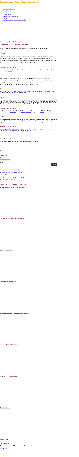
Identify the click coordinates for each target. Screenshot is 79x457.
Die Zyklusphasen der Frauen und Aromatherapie (11, 173)
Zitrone (38, 130)
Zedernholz (13, 112)
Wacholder (23, 130)
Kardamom (33, 69)
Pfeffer (38, 69)
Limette (21, 129)
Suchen (1, 164)
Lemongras (8, 129)
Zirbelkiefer (28, 112)
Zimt (11, 71)
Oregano (23, 112)
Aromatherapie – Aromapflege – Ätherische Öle (20, 2)
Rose (19, 91)
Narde (51, 110)
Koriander (48, 69)
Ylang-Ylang (24, 92)
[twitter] (2, 450)
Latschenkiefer (29, 130)
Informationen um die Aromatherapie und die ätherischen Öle (16, 10)
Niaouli (13, 129)
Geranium (14, 92)
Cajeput (17, 129)
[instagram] (4, 450)
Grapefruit (14, 130)
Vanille (49, 91)
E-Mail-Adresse (4, 156)
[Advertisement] (39, 31)
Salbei (41, 129)
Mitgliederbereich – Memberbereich (11, 16)
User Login (5, 18)
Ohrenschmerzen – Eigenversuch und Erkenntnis (11, 177)
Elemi (48, 110)
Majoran (46, 91)
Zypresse (42, 112)
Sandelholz (35, 91)
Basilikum (2, 69)
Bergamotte (2, 129)
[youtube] (6, 450)
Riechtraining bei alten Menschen (7, 181)
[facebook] (1, 450)
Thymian (53, 69)
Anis (1, 91)
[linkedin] (5, 450)
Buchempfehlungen (7, 14)
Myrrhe (8, 71)
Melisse (5, 130)
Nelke (10, 69)
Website (2, 159)
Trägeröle (5, 12)
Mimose (2, 92)
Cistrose (12, 91)
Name (2, 154)
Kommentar (3, 152)
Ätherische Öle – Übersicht (9, 9)
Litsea (34, 129)
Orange (8, 91)
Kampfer (19, 69)
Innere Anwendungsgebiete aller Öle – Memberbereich (12, 179)
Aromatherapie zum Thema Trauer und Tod (9, 175)
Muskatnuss (23, 110)
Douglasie (41, 91)
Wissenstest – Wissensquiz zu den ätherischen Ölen (14, 20)
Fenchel (54, 91)
